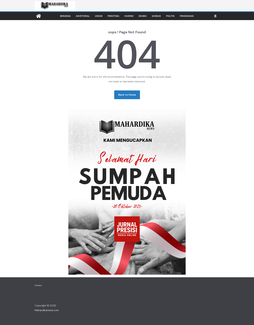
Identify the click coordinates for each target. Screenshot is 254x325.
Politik (170, 15)
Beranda (65, 15)
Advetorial (83, 15)
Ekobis (143, 15)
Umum (98, 15)
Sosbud (156, 15)
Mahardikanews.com (47, 310)
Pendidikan (187, 15)
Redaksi (38, 285)
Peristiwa (113, 15)
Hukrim (128, 15)
